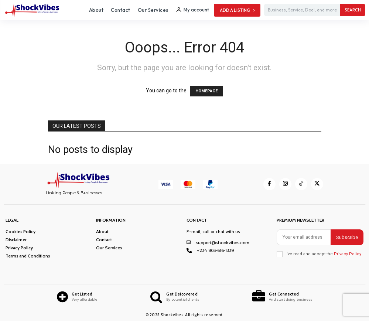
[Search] (352, 10)
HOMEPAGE (206, 91)
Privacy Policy (347, 254)
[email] (304, 237)
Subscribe (347, 237)
